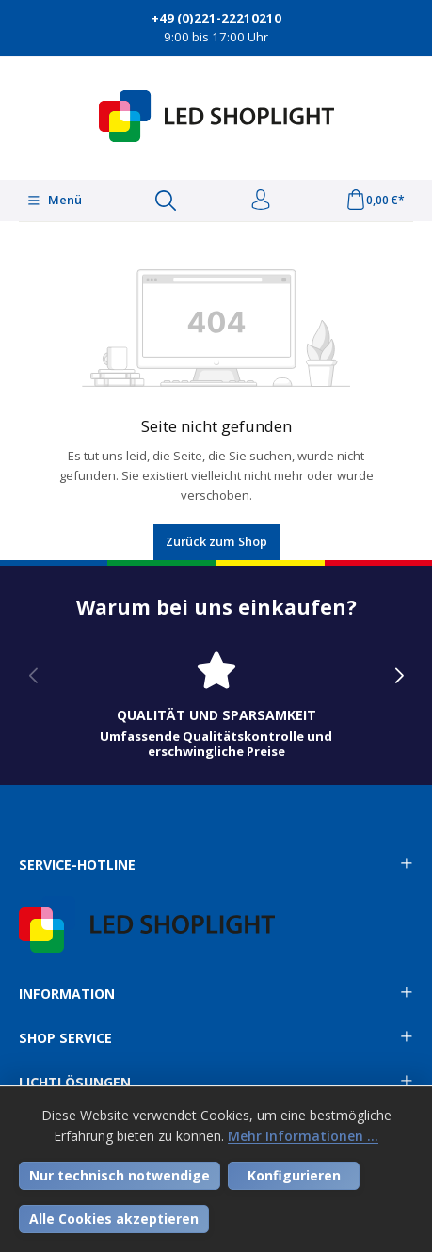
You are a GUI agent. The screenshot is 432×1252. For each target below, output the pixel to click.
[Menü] (54, 200)
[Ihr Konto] (260, 200)
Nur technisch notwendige (119, 1175)
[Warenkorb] (375, 200)
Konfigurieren (294, 1175)
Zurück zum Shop (216, 541)
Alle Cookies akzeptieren (114, 1219)
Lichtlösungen (75, 1082)
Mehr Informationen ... (303, 1136)
